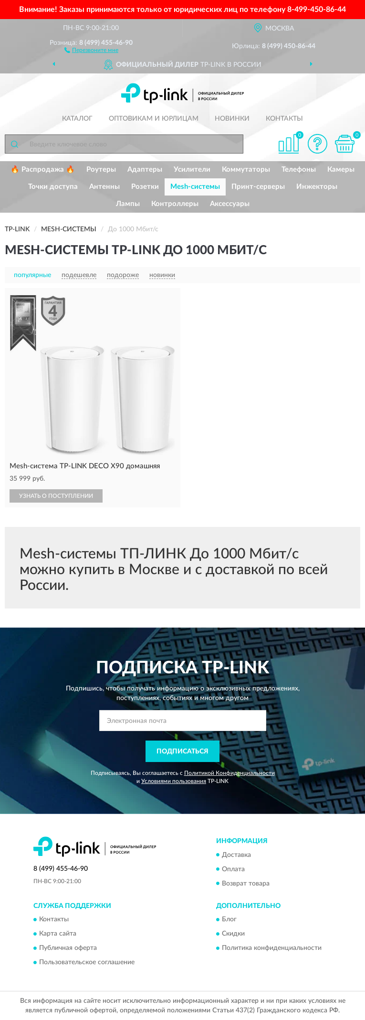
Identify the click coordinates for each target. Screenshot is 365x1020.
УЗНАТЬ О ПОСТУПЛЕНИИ (56, 496)
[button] (91, 49)
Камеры (341, 169)
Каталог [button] (77, 118)
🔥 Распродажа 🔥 (42, 169)
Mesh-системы (195, 186)
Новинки (232, 118)
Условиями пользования (173, 781)
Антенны (104, 186)
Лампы (128, 203)
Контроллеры (174, 203)
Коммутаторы (246, 169)
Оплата (233, 869)
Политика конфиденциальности (272, 948)
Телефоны (299, 169)
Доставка (236, 855)
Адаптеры (144, 169)
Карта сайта (57, 933)
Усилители (192, 169)
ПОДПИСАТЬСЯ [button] (182, 751)
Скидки (233, 933)
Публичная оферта (68, 948)
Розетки (145, 186)
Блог (229, 919)
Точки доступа (53, 186)
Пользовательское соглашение (87, 962)
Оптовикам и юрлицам (153, 118)
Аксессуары (230, 203)
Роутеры (101, 169)
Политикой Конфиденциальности (229, 773)
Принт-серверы (258, 186)
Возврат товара (246, 883)
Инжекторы (316, 186)
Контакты (284, 118)
